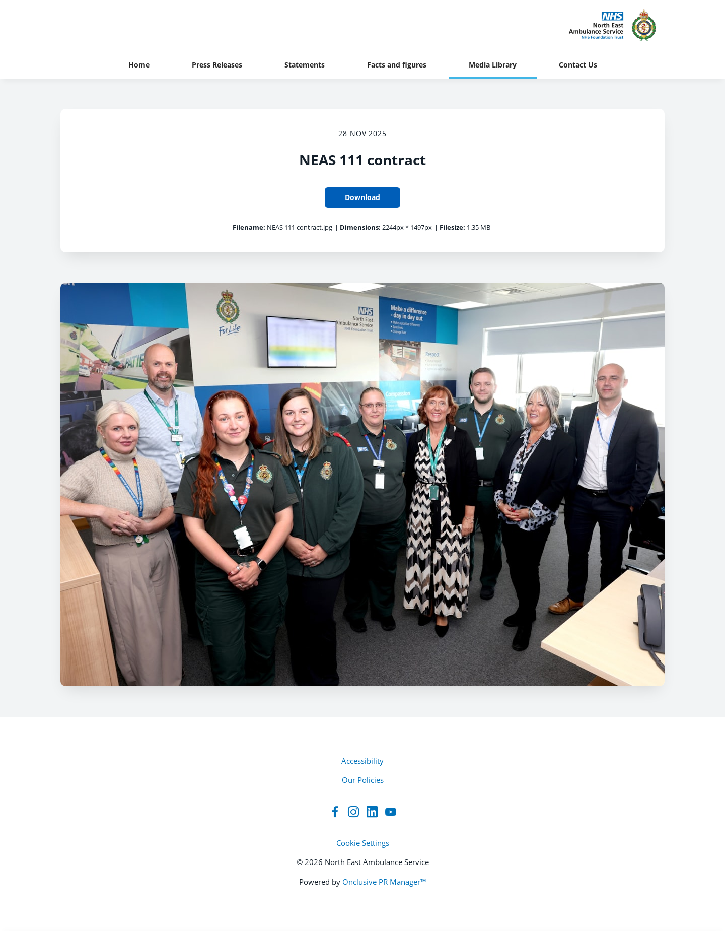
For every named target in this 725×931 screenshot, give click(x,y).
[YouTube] (390, 811)
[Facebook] (334, 811)
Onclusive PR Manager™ (384, 882)
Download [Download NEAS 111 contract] (362, 197)
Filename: (249, 227)
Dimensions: (360, 227)
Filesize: (452, 227)
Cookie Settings (362, 843)
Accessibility (362, 761)
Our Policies (363, 780)
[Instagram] (353, 811)
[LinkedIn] (372, 811)
